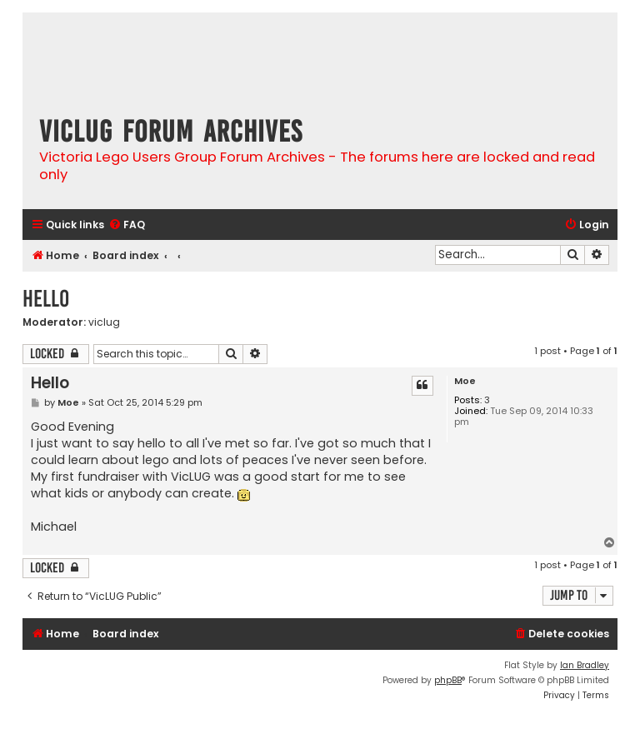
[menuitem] (126, 225)
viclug (104, 322)
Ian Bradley (584, 665)
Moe (465, 381)
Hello (45, 299)
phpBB (448, 680)
